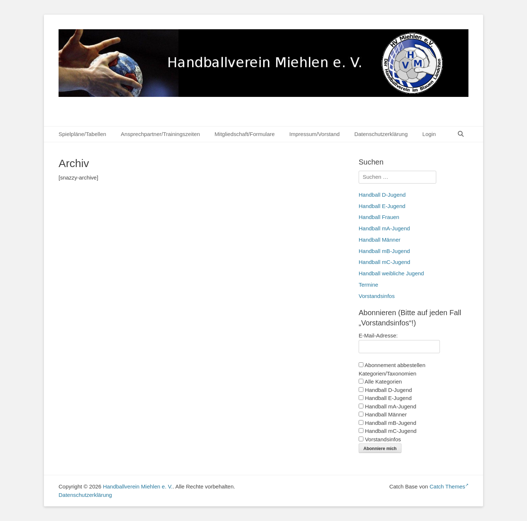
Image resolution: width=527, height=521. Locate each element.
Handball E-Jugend (382, 206)
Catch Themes (449, 486)
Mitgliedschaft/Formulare (244, 134)
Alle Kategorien (380, 381)
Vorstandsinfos (377, 296)
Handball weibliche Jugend (391, 273)
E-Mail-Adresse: (378, 335)
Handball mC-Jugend (384, 262)
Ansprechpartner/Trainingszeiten (160, 134)
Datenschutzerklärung (381, 134)
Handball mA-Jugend (384, 228)
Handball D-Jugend (382, 195)
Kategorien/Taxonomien (387, 373)
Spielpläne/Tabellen (82, 134)
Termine (368, 285)
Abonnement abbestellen (392, 365)
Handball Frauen (379, 217)
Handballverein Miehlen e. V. (137, 486)
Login (429, 134)
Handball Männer (379, 240)
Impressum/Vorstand (314, 134)
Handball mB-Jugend (384, 251)
